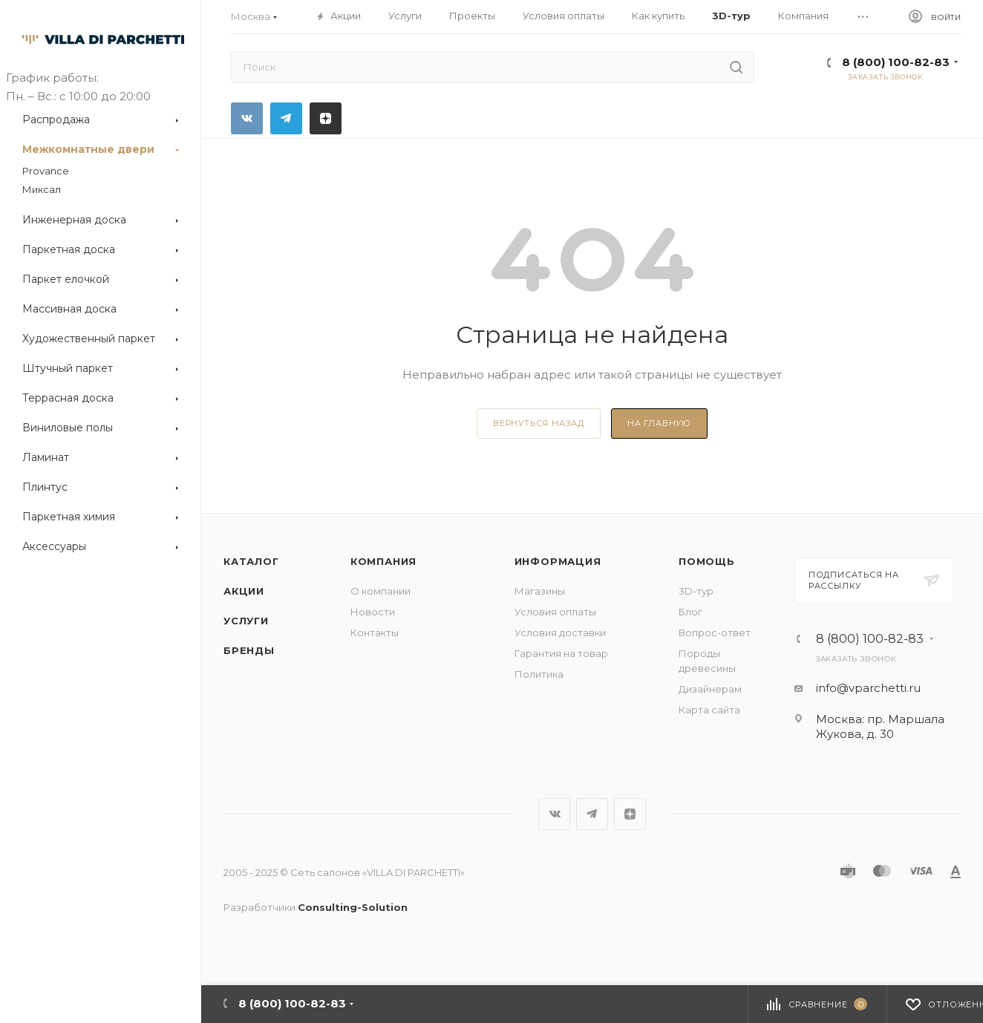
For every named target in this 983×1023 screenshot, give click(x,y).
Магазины (540, 591)
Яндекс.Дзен (326, 118)
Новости (372, 612)
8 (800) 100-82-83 (896, 62)
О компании (380, 591)
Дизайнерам (710, 689)
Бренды (249, 650)
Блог (690, 612)
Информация (558, 561)
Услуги (246, 621)
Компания (383, 561)
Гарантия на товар (561, 653)
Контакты (374, 632)
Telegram (286, 118)
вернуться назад (538, 423)
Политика (539, 674)
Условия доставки (560, 632)
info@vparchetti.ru (868, 688)
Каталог (251, 561)
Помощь (707, 561)
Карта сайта (709, 710)
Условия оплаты (555, 612)
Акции (243, 591)
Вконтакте (247, 118)
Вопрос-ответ (715, 632)
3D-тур (696, 591)
